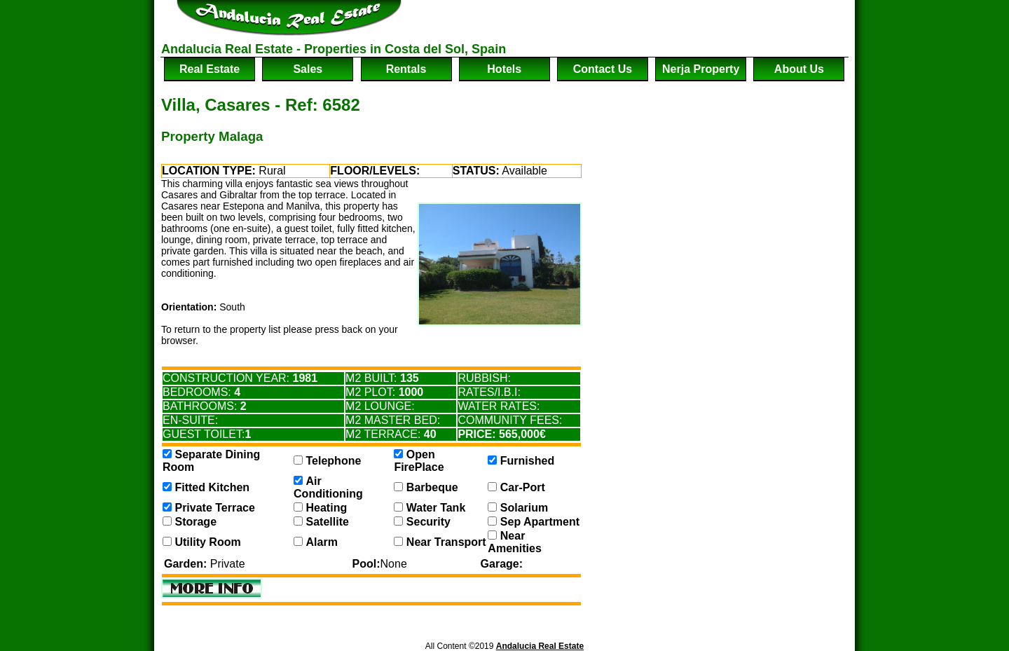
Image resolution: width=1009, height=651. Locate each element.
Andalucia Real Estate (540, 646)
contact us (602, 69)
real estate (209, 69)
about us (799, 69)
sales (307, 69)
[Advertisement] (684, 21)
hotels (504, 69)
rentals (406, 69)
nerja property (700, 69)
